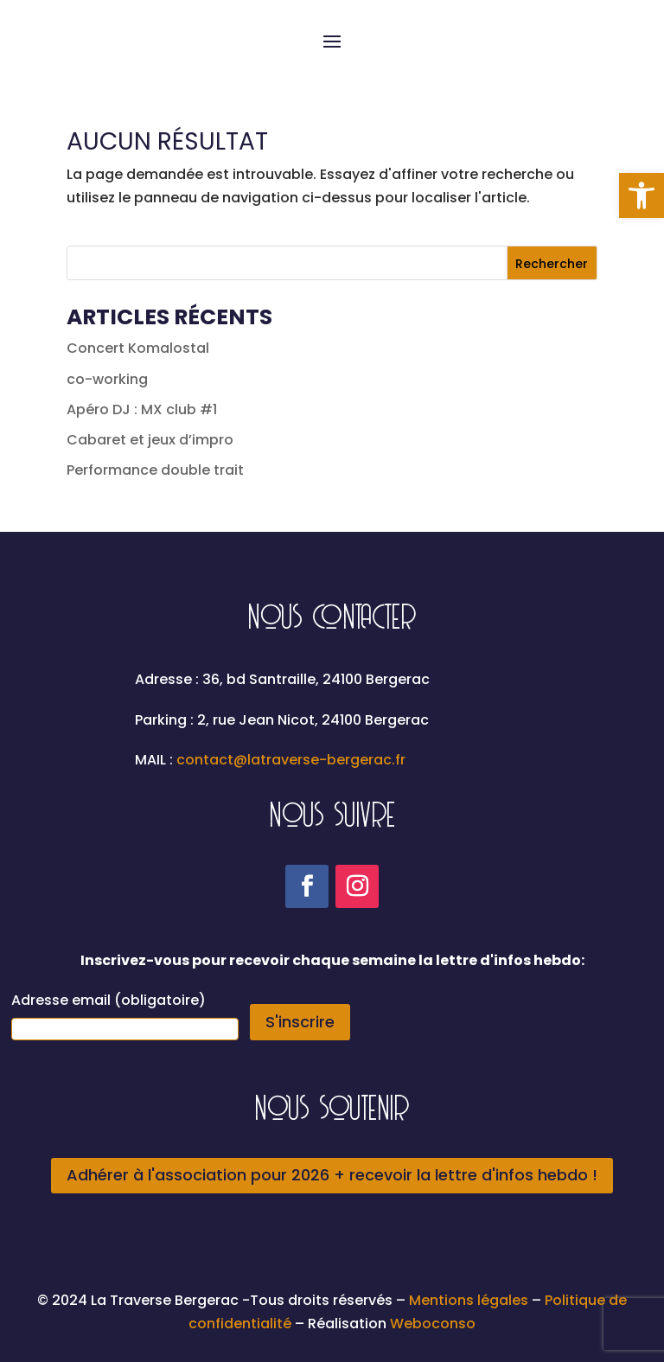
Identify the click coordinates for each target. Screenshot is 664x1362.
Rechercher (551, 263)
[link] (641, 195)
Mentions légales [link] (470, 1300)
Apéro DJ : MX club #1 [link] (142, 409)
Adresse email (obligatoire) (108, 1000)
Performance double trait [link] (155, 470)
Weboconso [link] (433, 1323)
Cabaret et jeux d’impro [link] (150, 440)
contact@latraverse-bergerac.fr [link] (290, 760)
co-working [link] (107, 379)
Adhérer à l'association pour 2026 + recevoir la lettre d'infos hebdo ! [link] (332, 1175)
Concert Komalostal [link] (138, 348)
